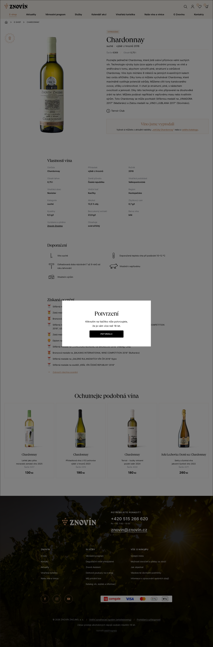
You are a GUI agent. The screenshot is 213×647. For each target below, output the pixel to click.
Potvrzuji (106, 334)
